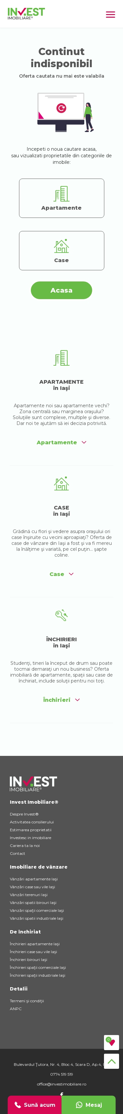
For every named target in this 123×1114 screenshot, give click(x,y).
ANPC (16, 1008)
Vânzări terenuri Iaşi (29, 894)
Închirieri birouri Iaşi (28, 959)
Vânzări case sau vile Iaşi (32, 886)
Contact (17, 853)
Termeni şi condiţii (27, 1000)
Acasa (61, 290)
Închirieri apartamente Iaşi (35, 943)
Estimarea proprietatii (30, 829)
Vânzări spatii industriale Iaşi (36, 918)
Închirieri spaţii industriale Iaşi (37, 975)
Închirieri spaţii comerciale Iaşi (38, 967)
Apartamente (61, 442)
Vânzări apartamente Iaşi (34, 878)
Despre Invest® (24, 814)
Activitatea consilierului (32, 821)
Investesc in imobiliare (30, 837)
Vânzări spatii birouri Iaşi (33, 902)
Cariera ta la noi (25, 845)
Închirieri (61, 700)
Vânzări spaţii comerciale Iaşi (37, 910)
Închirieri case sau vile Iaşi (33, 951)
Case (61, 574)
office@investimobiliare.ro (61, 1084)
